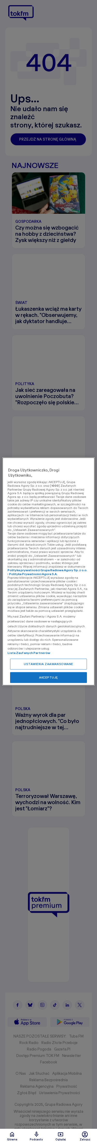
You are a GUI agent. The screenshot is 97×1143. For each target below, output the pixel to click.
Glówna (12, 1136)
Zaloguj (85, 1136)
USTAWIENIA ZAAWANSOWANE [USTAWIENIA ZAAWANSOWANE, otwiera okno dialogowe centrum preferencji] (48, 664)
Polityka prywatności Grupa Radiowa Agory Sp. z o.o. (47, 570)
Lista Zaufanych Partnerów (29, 653)
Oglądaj (60, 1136)
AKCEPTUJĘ (48, 677)
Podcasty (36, 1136)
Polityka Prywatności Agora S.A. (33, 574)
